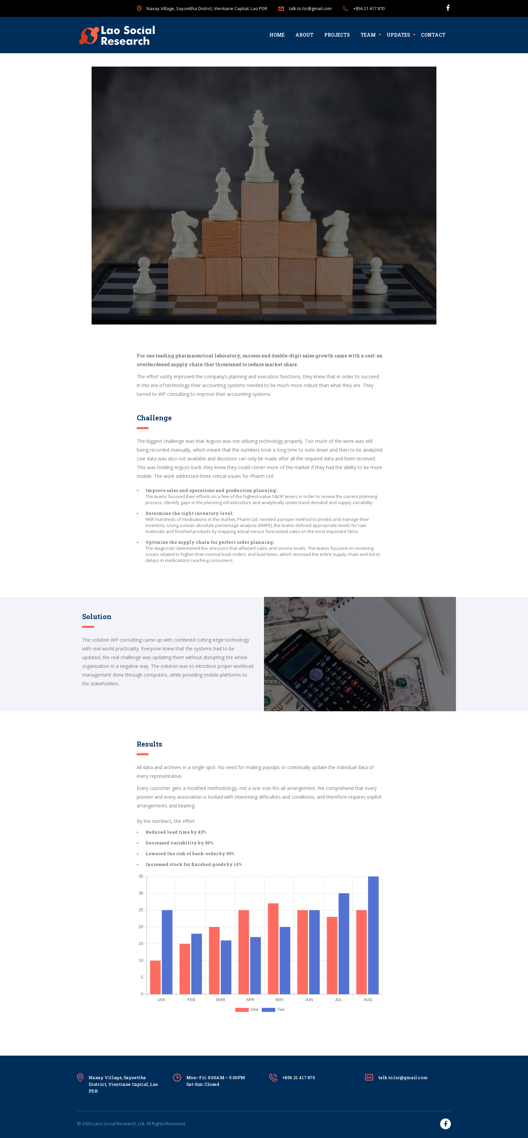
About (304, 35)
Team (368, 35)
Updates (398, 35)
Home (277, 35)
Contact (433, 35)
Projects (337, 35)
